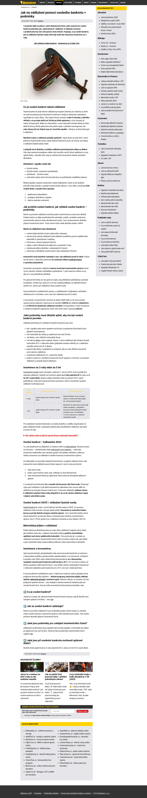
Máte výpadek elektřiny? (111, 62)
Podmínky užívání (51, 793)
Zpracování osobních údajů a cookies (76, 793)
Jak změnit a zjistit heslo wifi (112, 248)
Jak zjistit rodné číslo (109, 245)
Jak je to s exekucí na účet (111, 104)
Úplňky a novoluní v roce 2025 (113, 24)
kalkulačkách (71, 447)
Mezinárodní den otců (109, 203)
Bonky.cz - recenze (108, 46)
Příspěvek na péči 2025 (110, 20)
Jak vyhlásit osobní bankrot (45, 43)
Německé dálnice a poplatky (112, 133)
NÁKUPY (42, 2)
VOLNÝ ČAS (114, 2)
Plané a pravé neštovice (110, 181)
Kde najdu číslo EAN (109, 59)
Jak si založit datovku (109, 222)
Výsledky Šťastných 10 (110, 267)
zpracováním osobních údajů (40, 715)
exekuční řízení (75, 260)
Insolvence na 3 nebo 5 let (68, 43)
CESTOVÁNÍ (68, 2)
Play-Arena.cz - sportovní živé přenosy (75, 754)
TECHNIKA (77, 2)
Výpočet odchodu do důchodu (113, 84)
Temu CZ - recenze (108, 43)
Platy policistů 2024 (109, 101)
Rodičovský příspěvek (109, 193)
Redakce (40, 21)
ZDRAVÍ (86, 2)
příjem (38, 340)
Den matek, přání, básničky (112, 200)
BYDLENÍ (51, 2)
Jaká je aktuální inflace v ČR (112, 81)
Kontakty (38, 793)
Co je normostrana (108, 239)
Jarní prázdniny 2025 (109, 17)
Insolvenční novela (30, 372)
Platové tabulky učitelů (110, 94)
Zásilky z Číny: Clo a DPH (111, 49)
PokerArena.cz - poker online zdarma (75, 751)
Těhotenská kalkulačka (110, 197)
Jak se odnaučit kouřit (110, 171)
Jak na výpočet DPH (109, 88)
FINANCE (59, 2)
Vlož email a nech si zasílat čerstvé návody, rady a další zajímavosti (34, 711)
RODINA (93, 2)
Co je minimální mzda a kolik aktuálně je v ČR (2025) (80, 676)
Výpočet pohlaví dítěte (110, 213)
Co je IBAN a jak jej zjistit (111, 107)
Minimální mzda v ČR (109, 97)
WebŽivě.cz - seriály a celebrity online (41, 737)
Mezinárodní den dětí (109, 206)
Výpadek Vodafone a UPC (111, 155)
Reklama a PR (26, 793)
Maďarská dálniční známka (112, 126)
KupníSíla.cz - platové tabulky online (74, 731)
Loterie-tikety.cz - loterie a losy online (75, 742)
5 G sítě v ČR (106, 158)
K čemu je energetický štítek (112, 65)
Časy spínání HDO (108, 68)
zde (51, 599)
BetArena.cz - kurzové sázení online (40, 739)
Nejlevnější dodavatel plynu (112, 72)
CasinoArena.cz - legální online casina (75, 734)
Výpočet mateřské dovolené (112, 190)
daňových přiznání (37, 579)
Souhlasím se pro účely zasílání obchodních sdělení (47, 715)
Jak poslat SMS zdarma (110, 252)
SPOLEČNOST (103, 2)
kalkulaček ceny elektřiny (61, 450)
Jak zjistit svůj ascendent (111, 261)
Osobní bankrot (29, 507)
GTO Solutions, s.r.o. (102, 793)
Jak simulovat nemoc (109, 168)
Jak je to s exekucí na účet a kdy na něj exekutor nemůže (30, 676)
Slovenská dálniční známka (112, 123)
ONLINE (122, 2)
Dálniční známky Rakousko (111, 129)
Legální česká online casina (112, 271)
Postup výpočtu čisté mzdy (112, 91)
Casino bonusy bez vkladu (111, 264)
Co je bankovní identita (110, 242)
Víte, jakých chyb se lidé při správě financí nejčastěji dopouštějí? (51, 435)
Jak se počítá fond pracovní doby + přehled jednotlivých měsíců (56, 676)
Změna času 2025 (108, 33)
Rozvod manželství (108, 210)
